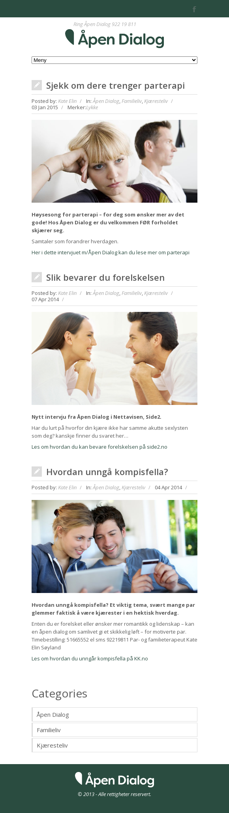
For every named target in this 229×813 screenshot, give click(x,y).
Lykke (92, 107)
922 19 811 (124, 24)
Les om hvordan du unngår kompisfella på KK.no (90, 658)
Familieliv (132, 100)
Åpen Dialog (106, 100)
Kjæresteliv (156, 100)
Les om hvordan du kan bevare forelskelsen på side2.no (99, 446)
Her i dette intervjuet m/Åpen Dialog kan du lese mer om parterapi (111, 252)
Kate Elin (67, 100)
